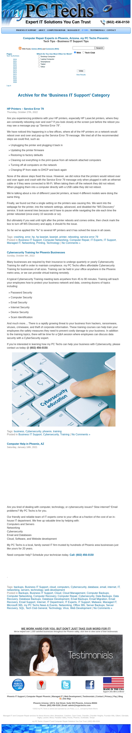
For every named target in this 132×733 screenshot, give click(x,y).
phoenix (47, 431)
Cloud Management (74, 593)
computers (63, 587)
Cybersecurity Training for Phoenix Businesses (36, 252)
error (27, 237)
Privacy (108, 696)
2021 (15, 63)
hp (33, 237)
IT (119, 587)
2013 (15, 73)
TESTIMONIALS (97, 30)
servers (25, 590)
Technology (53, 243)
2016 (15, 69)
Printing (40, 243)
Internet (41, 602)
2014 (15, 71)
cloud (53, 587)
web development (55, 590)
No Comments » (71, 243)
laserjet (54, 237)
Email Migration (98, 599)
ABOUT (41, 30)
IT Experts (96, 240)
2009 (15, 80)
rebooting (73, 237)
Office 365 (79, 605)
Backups (23, 593)
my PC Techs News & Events (40, 605)
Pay (115, 696)
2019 (15, 67)
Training (64, 434)
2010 (15, 78)
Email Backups (79, 599)
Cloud (58, 593)
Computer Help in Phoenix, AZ (25, 443)
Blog (120, 696)
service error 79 (89, 237)
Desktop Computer (48, 56)
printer (62, 237)
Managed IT (14, 243)
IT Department (55, 602)
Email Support (27, 602)
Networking (28, 243)
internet (112, 587)
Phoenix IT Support (16, 696)
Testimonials (88, 696)
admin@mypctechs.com (79, 705)
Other (43, 67)
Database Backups (30, 599)
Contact (99, 696)
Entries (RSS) (37, 49)
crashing (19, 237)
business (19, 431)
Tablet (43, 64)
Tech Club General (36, 608)
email (103, 587)
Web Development (80, 608)
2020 (15, 65)
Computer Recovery (44, 596)
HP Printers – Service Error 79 (25, 108)
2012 (15, 74)
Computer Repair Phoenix (38, 696)
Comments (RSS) (52, 49)
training (57, 431)
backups (19, 587)
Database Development (55, 599)
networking (13, 590)
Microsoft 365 (14, 605)
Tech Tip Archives (13, 56)
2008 (15, 82)
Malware (96, 602)
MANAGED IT (73, 30)
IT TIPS (85, 30)
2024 (15, 59)
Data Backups (104, 596)
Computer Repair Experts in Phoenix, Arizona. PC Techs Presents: (66, 38)
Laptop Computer (47, 59)
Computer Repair (79, 240)
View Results (81, 75)
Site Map (67, 699)
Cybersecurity (33, 431)
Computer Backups (98, 593)
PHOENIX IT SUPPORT (26, 30)
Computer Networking (55, 240)
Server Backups (95, 605)
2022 (15, 61)
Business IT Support (30, 240)
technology (37, 590)
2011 (15, 76)
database (93, 587)
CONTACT (111, 30)
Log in (9, 86)
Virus (66, 608)
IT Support (110, 240)
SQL (21, 608)
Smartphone (45, 62)
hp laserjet (42, 237)
